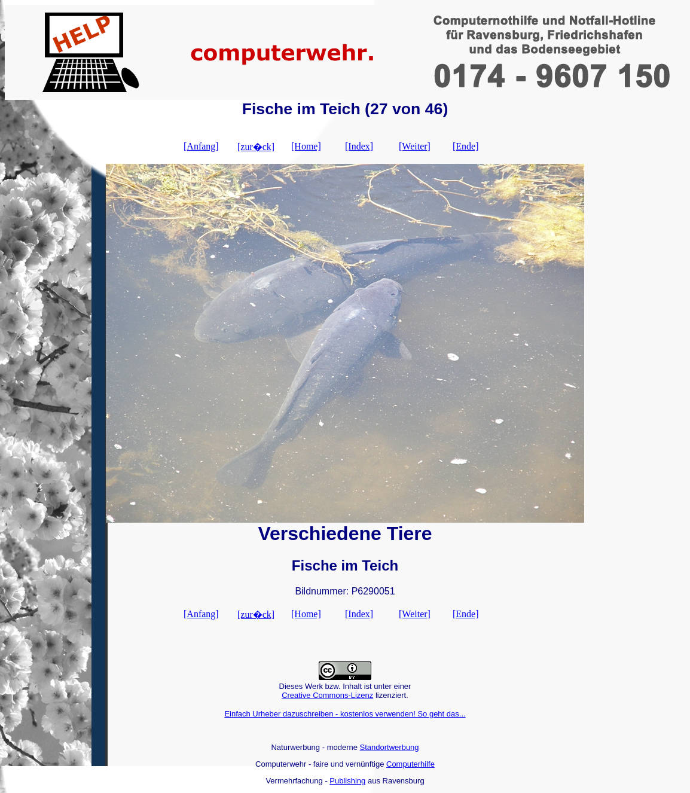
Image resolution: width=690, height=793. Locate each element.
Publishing (347, 780)
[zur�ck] (255, 147)
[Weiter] (415, 146)
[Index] (359, 146)
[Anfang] (201, 146)
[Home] (306, 146)
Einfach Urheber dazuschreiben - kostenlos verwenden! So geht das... (344, 713)
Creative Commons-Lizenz (327, 695)
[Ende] (466, 146)
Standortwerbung (389, 747)
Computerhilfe (410, 764)
